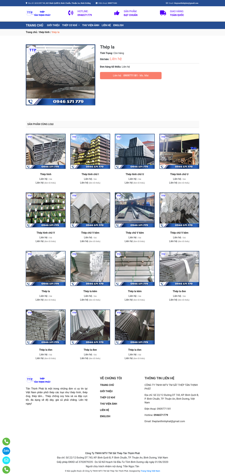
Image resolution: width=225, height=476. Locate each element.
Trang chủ (31, 32)
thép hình (44, 32)
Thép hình (45, 174)
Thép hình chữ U (135, 174)
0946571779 (161, 415)
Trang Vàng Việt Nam (150, 471)
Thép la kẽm (90, 291)
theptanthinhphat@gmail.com (168, 421)
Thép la (46, 291)
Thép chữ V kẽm (90, 232)
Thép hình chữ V (46, 232)
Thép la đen (179, 291)
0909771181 (130, 75)
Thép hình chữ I (90, 174)
